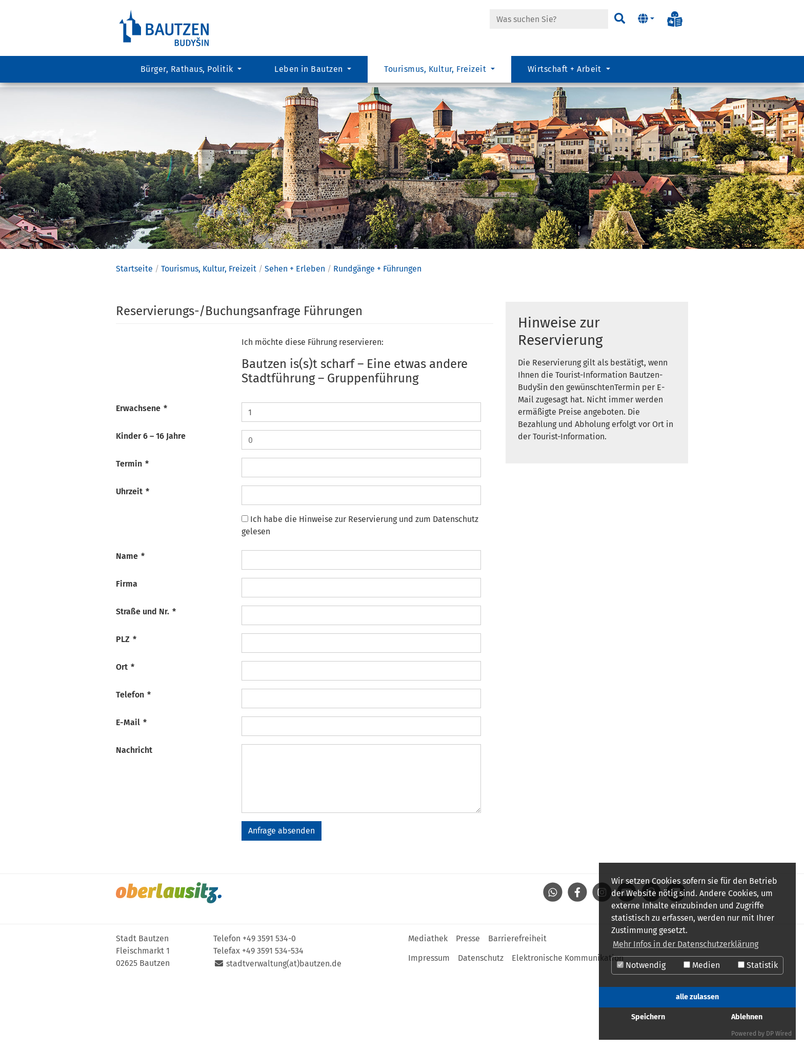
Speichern (648, 1017)
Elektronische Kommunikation (568, 1028)
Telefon (133, 764)
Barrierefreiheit (517, 1008)
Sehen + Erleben (295, 338)
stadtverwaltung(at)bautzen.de (283, 1033)
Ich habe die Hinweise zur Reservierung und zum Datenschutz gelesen (360, 595)
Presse (468, 1008)
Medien (702, 965)
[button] (645, 19)
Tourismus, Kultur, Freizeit (208, 338)
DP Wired (779, 1033)
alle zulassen (697, 997)
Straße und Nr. (146, 681)
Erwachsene (141, 478)
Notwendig (641, 965)
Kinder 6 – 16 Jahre (151, 506)
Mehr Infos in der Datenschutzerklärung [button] (685, 944)
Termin (132, 533)
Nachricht (134, 820)
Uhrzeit (132, 561)
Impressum (429, 1028)
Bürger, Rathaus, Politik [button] (187, 75)
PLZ (126, 709)
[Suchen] (619, 19)
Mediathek (428, 1008)
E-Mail (131, 792)
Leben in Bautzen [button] (309, 75)
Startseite (134, 338)
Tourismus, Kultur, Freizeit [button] (436, 75)
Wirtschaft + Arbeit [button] (566, 75)
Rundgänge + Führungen (377, 338)
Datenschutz (481, 1028)
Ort (125, 737)
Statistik (758, 965)
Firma (126, 653)
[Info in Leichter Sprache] (674, 19)
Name (130, 626)
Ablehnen (746, 1017)
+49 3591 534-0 (269, 1008)
